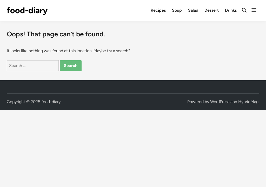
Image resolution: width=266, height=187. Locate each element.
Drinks (231, 10)
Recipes (158, 10)
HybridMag (248, 101)
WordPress (219, 101)
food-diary (27, 10)
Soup (177, 10)
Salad (193, 10)
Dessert (211, 10)
